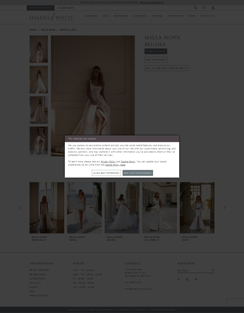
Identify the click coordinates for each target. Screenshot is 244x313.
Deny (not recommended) (139, 173)
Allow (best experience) (104, 173)
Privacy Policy (108, 161)
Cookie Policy (128, 161)
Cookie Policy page (115, 164)
